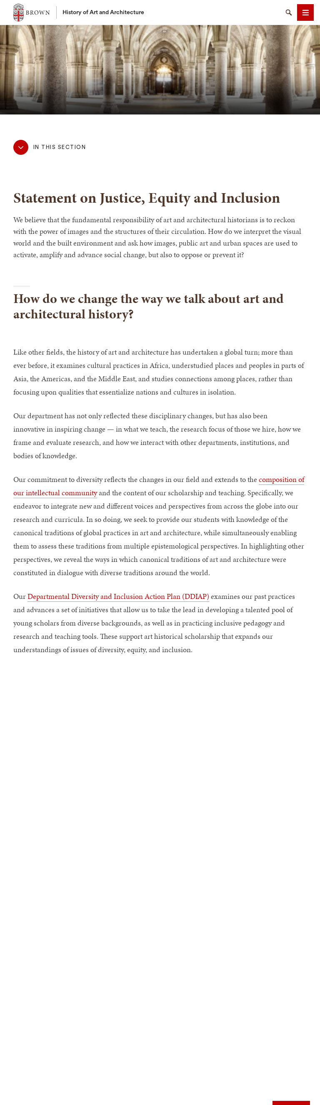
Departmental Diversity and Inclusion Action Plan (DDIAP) (118, 596)
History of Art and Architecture (103, 12)
